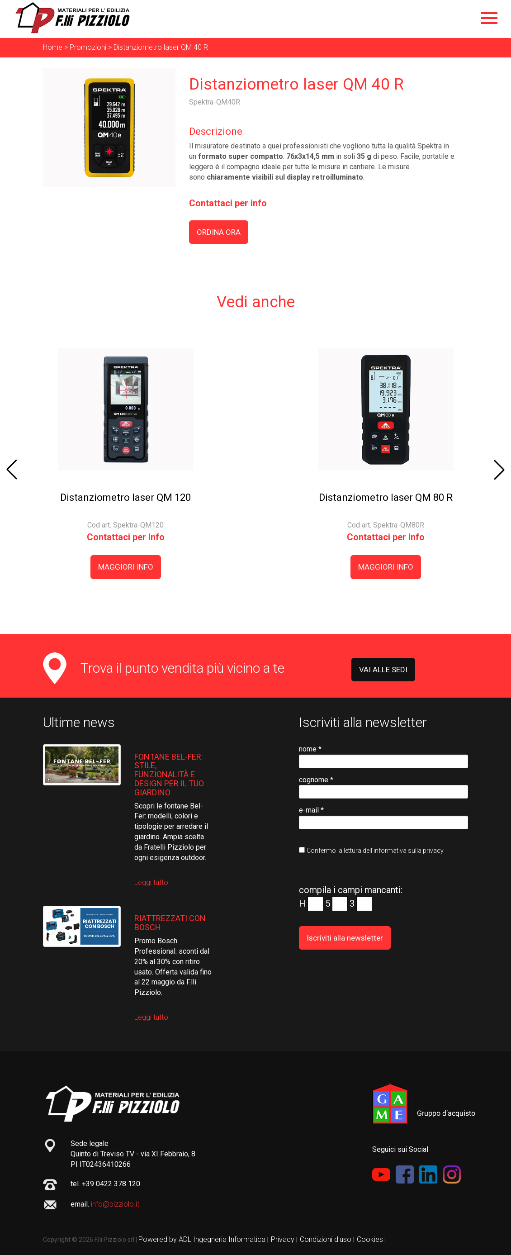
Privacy (282, 1239)
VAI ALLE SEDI (383, 669)
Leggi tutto (151, 882)
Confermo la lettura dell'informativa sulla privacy (375, 850)
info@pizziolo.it (115, 1204)
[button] (12, 470)
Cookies (370, 1239)
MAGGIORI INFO (125, 566)
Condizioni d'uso (325, 1239)
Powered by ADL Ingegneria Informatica (201, 1239)
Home (52, 47)
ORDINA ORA (219, 232)
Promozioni (88, 47)
